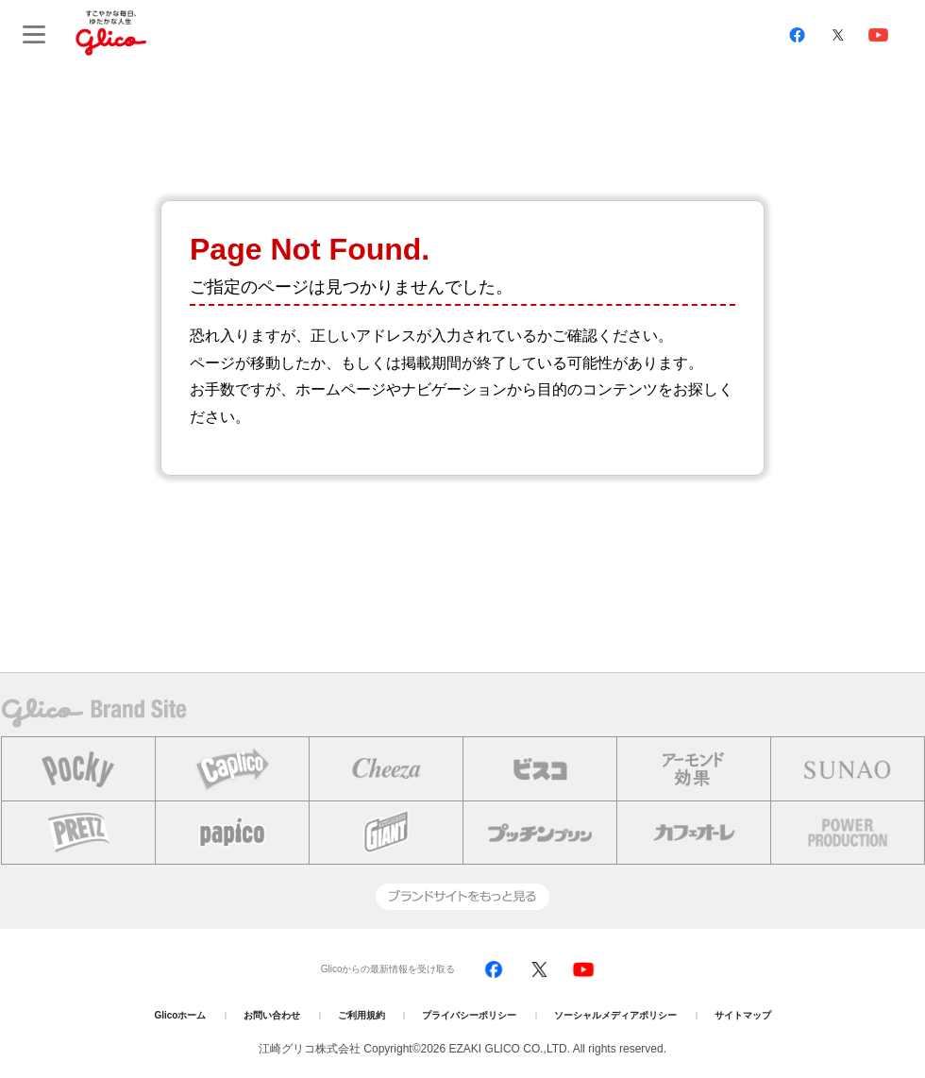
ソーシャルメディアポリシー (615, 1015)
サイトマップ (743, 1015)
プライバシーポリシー (469, 1015)
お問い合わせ (272, 1015)
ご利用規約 (361, 1015)
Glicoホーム (180, 1015)
